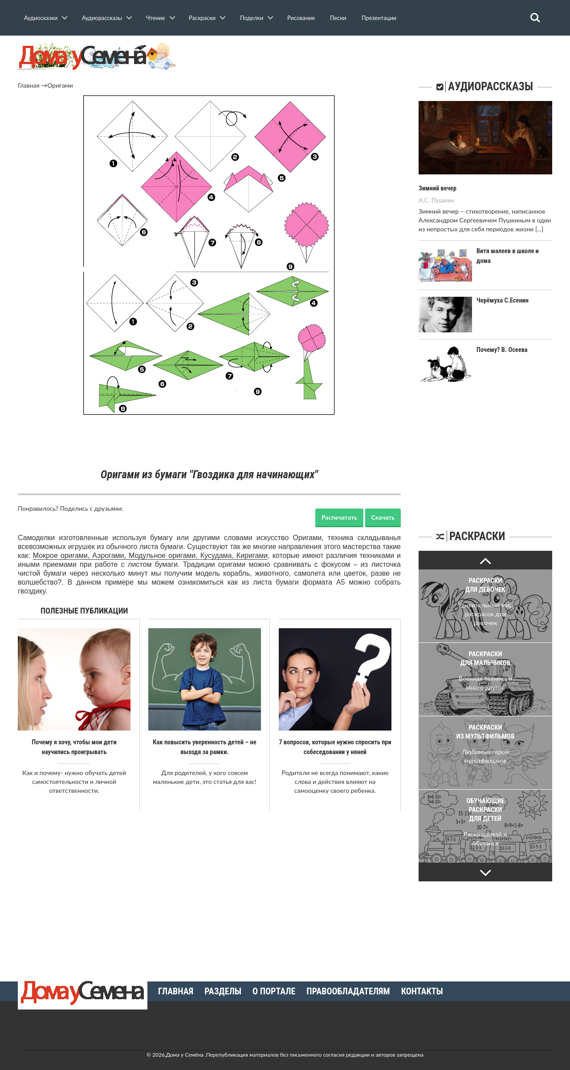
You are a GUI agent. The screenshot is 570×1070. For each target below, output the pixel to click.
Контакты (422, 990)
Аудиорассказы (102, 17)
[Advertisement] (209, 443)
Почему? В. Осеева (501, 349)
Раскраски (202, 17)
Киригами (252, 555)
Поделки (251, 17)
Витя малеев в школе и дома (514, 250)
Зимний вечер (437, 188)
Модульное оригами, (164, 555)
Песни (338, 17)
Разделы (222, 990)
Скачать (383, 517)
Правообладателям (348, 990)
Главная (29, 85)
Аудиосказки (40, 17)
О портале (273, 990)
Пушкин (443, 199)
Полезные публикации (84, 610)
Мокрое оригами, (63, 555)
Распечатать (339, 517)
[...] (539, 228)
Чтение (155, 17)
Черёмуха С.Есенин (501, 299)
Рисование (301, 17)
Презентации (379, 17)
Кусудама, (218, 555)
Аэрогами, (110, 555)
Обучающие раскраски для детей (485, 810)
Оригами (60, 85)
